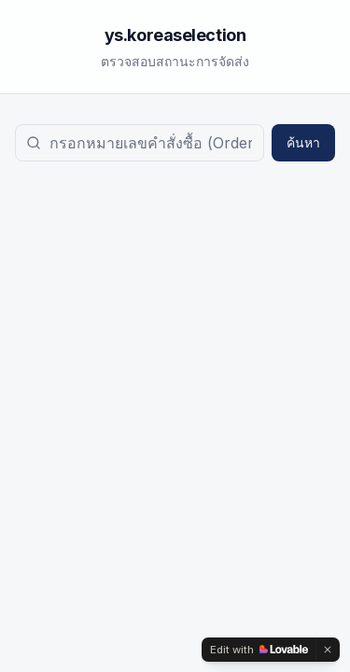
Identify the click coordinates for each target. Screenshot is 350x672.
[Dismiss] (327, 649)
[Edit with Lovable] (259, 649)
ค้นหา (303, 142)
